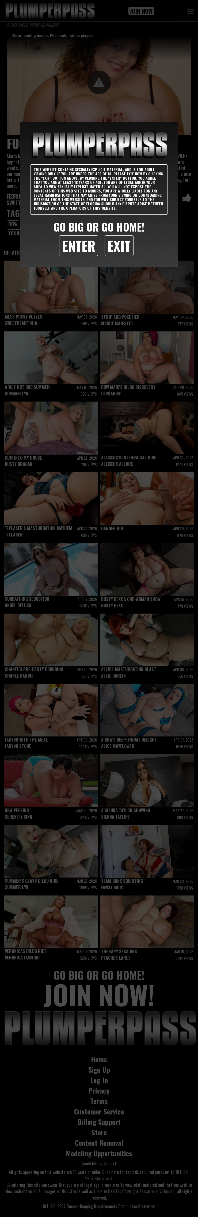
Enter (78, 245)
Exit (119, 245)
